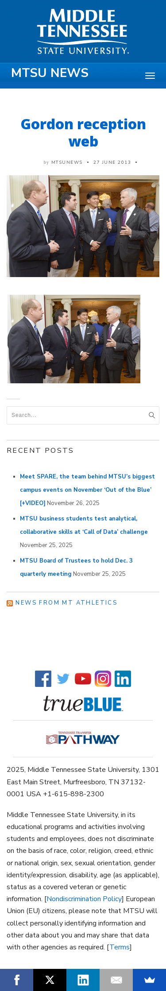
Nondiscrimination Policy (84, 899)
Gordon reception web (83, 132)
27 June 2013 (112, 162)
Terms (119, 947)
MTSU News (50, 73)
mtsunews (67, 162)
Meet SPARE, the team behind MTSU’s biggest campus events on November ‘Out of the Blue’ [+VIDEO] (87, 490)
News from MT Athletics (66, 603)
